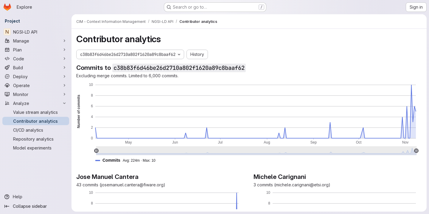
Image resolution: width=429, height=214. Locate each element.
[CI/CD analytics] (35, 130)
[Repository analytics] (35, 139)
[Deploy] (35, 76)
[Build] (35, 67)
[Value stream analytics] (35, 112)
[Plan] (35, 49)
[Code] (35, 58)
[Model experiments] (35, 148)
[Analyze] (35, 103)
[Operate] (35, 85)
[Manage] (35, 41)
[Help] (35, 197)
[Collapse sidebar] (35, 206)
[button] (127, 160)
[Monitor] (35, 94)
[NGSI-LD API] (35, 32)
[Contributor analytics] (35, 121)
